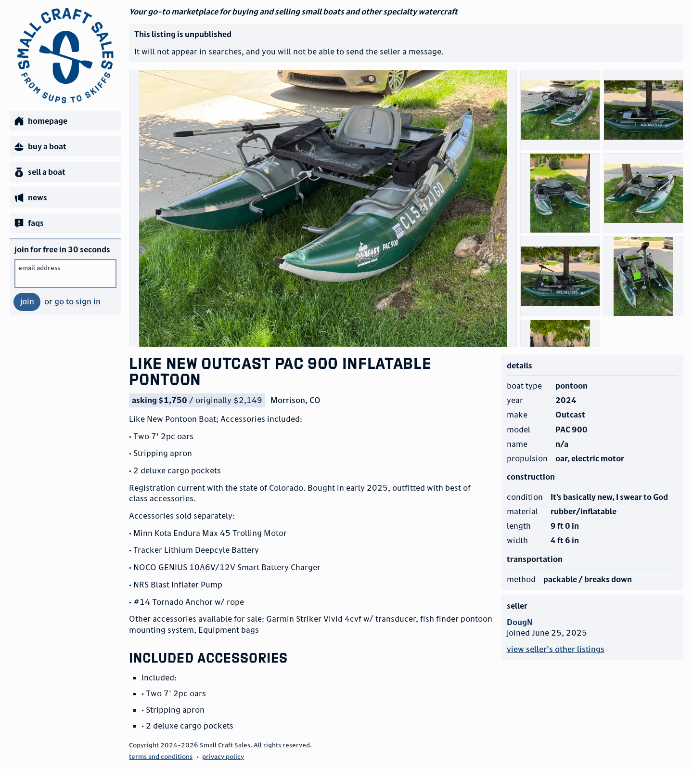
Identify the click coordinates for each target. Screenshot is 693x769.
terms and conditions (160, 756)
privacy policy (223, 756)
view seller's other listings (555, 649)
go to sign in (77, 301)
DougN (519, 622)
